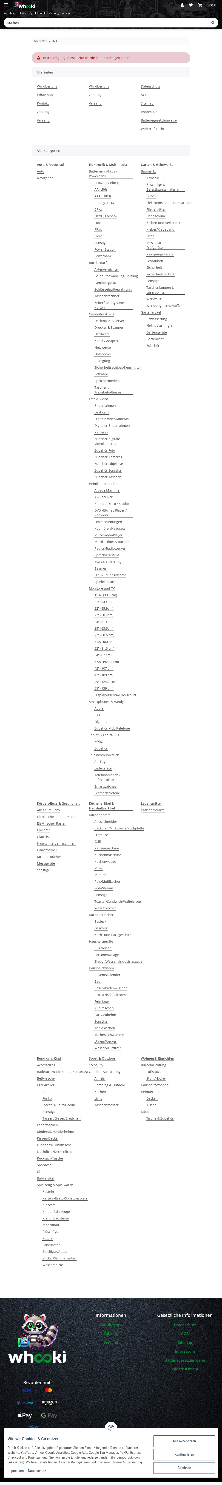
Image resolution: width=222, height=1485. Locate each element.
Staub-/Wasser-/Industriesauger (119, 964)
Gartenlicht (155, 341)
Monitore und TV (102, 591)
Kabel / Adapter (106, 343)
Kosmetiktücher (49, 859)
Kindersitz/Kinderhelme (55, 1134)
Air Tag (99, 764)
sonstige (43, 873)
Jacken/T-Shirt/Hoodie (59, 1108)
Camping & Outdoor (109, 1088)
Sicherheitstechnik (160, 277)
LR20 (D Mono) (105, 219)
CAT (97, 718)
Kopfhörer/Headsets (109, 531)
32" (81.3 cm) (104, 651)
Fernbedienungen (108, 524)
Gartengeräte (156, 335)
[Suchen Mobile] (106, 26)
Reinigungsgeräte (160, 257)
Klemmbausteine (56, 1221)
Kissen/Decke (47, 1141)
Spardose (44, 1167)
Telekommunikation (104, 757)
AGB (144, 97)
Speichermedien (107, 383)
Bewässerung (156, 322)
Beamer (100, 571)
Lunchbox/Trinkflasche (54, 1148)
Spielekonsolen (106, 584)
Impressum (19, 1471)
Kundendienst (18, 1453)
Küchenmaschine (107, 857)
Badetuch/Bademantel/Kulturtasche (64, 1074)
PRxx (98, 232)
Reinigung (102, 363)
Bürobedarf (98, 265)
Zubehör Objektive (108, 466)
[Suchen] (213, 26)
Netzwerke (102, 350)
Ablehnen (180, 1466)
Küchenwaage (105, 864)
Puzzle (47, 1241)
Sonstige (101, 245)
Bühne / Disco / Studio (111, 506)
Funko (47, 1101)
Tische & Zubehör (160, 1121)
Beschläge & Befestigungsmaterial (162, 189)
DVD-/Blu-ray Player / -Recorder (111, 515)
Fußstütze (154, 1074)
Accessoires (46, 1068)
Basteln (48, 1194)
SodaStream (103, 891)
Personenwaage (106, 957)
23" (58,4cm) (103, 618)
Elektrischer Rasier (51, 826)
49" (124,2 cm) (105, 684)
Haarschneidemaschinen (56, 846)
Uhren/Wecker (105, 1044)
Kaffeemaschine (106, 851)
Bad (97, 984)
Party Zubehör (105, 1017)
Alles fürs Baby (48, 813)
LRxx (97, 225)
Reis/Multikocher (107, 884)
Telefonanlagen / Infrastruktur (107, 780)
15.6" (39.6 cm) (105, 598)
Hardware (102, 337)
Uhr (40, 1174)
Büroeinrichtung (153, 1068)
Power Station (105, 252)
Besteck (100, 924)
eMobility (96, 1068)
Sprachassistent (106, 558)
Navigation (45, 180)
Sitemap (147, 106)
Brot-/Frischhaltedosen (112, 997)
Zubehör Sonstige (108, 473)
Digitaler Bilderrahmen (112, 428)
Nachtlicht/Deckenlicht (54, 1154)
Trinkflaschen (104, 1031)
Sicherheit (154, 270)
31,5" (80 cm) (104, 644)
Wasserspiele (53, 1267)
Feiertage (101, 1004)
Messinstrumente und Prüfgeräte (163, 247)
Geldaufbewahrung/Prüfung (116, 279)
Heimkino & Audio (103, 486)
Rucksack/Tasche (50, 1161)
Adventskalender (107, 977)
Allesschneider (105, 824)
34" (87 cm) (102, 658)
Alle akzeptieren (180, 1439)
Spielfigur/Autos (55, 1254)
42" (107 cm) (103, 671)
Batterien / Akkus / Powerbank (103, 176)
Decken (152, 1101)
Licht (150, 239)
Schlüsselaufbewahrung (113, 292)
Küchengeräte (100, 817)
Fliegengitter (156, 212)
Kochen (100, 1094)
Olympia (100, 724)
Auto (40, 174)
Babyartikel (45, 1181)
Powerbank (102, 259)
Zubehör (101, 751)
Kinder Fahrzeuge (56, 1214)
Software (101, 377)
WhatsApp (41, 14)
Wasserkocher (105, 911)
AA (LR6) (100, 192)
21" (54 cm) (102, 604)
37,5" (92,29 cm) (106, 664)
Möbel (146, 1114)
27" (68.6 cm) (104, 638)
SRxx (98, 239)
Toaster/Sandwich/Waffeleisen (117, 904)
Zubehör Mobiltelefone (112, 731)
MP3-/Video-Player (108, 538)
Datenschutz (41, 1471)
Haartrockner (47, 853)
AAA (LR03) (102, 199)
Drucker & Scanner (108, 330)
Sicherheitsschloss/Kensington (118, 370)
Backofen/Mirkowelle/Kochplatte (119, 831)
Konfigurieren (180, 1452)
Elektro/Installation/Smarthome (170, 205)
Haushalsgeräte (101, 944)
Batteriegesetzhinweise (159, 123)
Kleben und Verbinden (163, 225)
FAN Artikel (45, 1088)
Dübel (151, 199)
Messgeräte (46, 866)
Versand (102, 14)
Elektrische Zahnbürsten (56, 819)
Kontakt (62, 14)
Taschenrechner (107, 299)
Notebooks (102, 357)
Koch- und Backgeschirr (112, 937)
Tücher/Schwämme (109, 1037)
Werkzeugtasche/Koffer (164, 308)
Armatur (152, 180)
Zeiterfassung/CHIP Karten (109, 307)
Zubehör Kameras (108, 460)
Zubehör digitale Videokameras (107, 444)
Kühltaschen (104, 1011)
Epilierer (43, 833)
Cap (45, 1094)
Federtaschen (47, 1128)
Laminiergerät (105, 285)
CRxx (98, 212)
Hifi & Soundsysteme (110, 578)
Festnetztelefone (107, 796)
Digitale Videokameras (111, 421)
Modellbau (51, 1227)
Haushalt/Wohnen (155, 1088)
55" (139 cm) (103, 691)
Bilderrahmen (105, 408)
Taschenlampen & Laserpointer (160, 292)
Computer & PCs (101, 317)
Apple (98, 711)
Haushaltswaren (101, 971)
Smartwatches (105, 789)
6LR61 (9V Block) (106, 185)
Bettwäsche (46, 1081)
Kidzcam (49, 1207)
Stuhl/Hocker (156, 1081)
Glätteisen (45, 839)
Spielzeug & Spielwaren (55, 1187)
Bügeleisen (102, 951)
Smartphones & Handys (107, 704)
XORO (98, 744)
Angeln (99, 1081)
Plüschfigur (51, 1234)
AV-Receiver (103, 500)
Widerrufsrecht (152, 131)
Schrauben (154, 263)
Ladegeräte (103, 771)
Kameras (101, 435)
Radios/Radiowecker (109, 551)
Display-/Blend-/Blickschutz (115, 698)
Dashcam (101, 415)
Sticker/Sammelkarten (59, 1261)
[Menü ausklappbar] (6, 3)
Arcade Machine (107, 493)
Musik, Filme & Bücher (111, 544)
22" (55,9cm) (103, 611)
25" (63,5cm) (103, 631)
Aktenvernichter (106, 272)
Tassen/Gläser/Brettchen (62, 1121)
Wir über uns (16, 14)
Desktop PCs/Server (109, 323)
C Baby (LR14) (104, 205)
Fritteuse (101, 837)
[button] (176, 5)
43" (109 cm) (103, 678)
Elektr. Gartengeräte (161, 328)
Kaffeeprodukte (153, 813)
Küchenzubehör (101, 917)
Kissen (151, 1108)
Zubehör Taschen (107, 480)
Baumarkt (148, 174)
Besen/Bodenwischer (110, 991)
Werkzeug (154, 302)
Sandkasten (51, 1247)
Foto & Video (98, 401)
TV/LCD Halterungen (109, 564)
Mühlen (100, 877)
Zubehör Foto (104, 453)
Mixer (98, 871)
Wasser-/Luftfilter (107, 1051)
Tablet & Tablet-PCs (104, 737)
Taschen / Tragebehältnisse (107, 392)
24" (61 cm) (102, 624)
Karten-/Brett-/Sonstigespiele (65, 1201)
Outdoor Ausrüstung (105, 1074)
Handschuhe (156, 219)
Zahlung (82, 14)
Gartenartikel (151, 315)
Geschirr (101, 931)
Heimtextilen (150, 1094)
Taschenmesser (106, 1108)
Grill (97, 844)
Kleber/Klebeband (160, 232)
